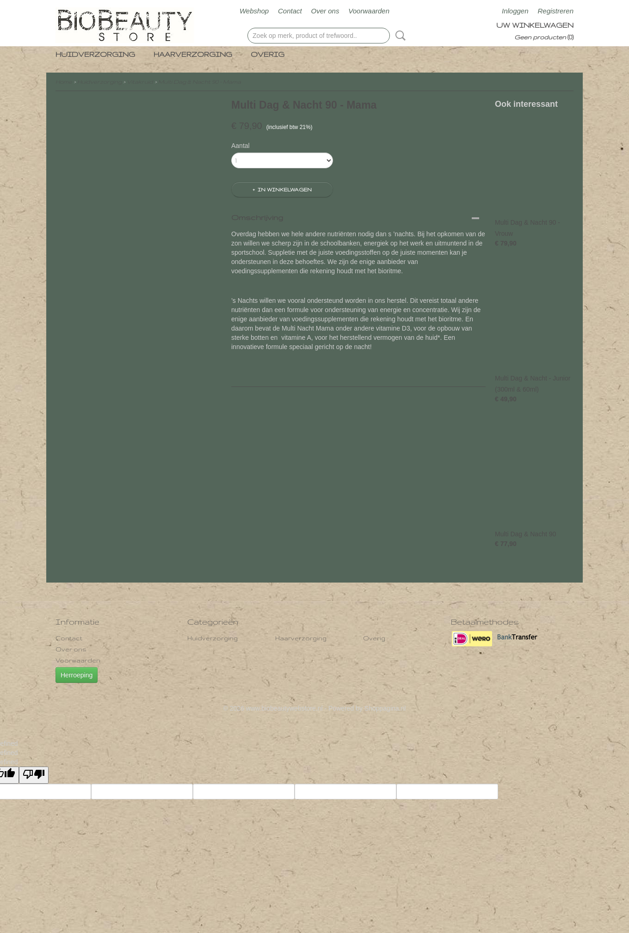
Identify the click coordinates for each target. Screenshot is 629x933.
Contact (290, 11)
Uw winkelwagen (535, 25)
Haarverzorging (193, 54)
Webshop (254, 11)
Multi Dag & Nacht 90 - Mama (199, 82)
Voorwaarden (368, 11)
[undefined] (34, 775)
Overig (267, 54)
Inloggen (515, 11)
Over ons (325, 11)
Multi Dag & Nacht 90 (525, 534)
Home (64, 82)
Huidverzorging (95, 54)
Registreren (555, 11)
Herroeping (76, 675)
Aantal (240, 145)
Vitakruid (140, 82)
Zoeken (399, 36)
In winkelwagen (285, 189)
